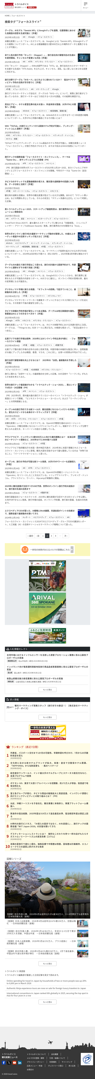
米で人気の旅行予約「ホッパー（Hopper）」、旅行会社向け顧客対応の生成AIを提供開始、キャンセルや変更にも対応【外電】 (40, 56)
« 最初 (30, 535)
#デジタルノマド (54, 296)
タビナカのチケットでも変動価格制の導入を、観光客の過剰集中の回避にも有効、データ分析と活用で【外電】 (39, 183)
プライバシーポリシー (35, 1062)
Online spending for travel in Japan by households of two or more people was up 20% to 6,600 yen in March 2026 (46, 982)
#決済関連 (35, 369)
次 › (65, 535)
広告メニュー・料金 (34, 1065)
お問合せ (30, 1069)
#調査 (32, 345)
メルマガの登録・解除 (35, 1058)
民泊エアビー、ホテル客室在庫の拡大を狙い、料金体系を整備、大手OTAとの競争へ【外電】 (40, 105)
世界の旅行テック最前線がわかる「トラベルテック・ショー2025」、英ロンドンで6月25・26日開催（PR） (41, 386)
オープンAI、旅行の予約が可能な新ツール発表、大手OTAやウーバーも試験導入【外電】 (40, 463)
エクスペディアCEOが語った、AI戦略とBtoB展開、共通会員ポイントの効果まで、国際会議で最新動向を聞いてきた (40, 512)
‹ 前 (37, 535)
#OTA (30, 61)
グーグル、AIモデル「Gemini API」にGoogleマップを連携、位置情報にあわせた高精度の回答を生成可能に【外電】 (40, 32)
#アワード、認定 (17, 218)
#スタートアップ (44, 218)
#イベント (50, 163)
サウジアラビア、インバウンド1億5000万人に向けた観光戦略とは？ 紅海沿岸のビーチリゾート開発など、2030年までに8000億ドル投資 (40, 438)
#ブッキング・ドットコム (63, 135)
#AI (24, 37)
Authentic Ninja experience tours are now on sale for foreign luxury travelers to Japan (46, 988)
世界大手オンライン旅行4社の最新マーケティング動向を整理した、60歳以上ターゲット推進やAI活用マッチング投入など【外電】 (40, 235)
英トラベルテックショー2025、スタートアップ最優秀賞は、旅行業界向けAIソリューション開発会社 (40, 210)
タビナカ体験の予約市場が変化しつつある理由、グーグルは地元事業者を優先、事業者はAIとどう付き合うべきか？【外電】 (40, 312)
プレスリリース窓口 (55, 1065)
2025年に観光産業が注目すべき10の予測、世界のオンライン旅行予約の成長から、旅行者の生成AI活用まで (40, 487)
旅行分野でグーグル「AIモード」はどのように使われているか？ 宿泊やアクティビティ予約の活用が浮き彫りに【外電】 (40, 81)
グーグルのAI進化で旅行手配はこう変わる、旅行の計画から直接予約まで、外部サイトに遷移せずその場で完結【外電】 (40, 266)
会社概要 (54, 1054)
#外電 (8, 89)
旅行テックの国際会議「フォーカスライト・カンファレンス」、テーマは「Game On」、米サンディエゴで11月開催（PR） (37, 158)
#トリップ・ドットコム (40, 243)
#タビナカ (54, 191)
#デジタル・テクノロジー (45, 61)
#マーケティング (42, 89)
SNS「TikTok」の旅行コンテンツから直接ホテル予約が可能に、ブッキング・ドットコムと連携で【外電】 (40, 127)
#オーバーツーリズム (21, 191)
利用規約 (52, 1062)
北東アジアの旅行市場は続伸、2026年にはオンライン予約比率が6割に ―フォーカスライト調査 (40, 340)
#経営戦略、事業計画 (58, 111)
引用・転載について (57, 1058)
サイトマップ (67, 1062)
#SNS (8, 135)
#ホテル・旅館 (11, 138)
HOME (7, 15)
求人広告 (72, 1065)
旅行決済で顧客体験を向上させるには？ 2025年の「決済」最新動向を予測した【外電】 (41, 361)
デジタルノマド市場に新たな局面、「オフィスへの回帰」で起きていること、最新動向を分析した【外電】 (40, 290)
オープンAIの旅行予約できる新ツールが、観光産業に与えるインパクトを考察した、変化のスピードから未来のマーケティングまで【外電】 (40, 410)
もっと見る (47, 689)
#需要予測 (59, 345)
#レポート (27, 517)
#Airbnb (26, 111)
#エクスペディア (21, 243)
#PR (24, 163)
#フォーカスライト (45, 37)
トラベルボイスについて (36, 1054)
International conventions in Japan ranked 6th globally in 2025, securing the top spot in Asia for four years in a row (47, 994)
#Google (31, 37)
